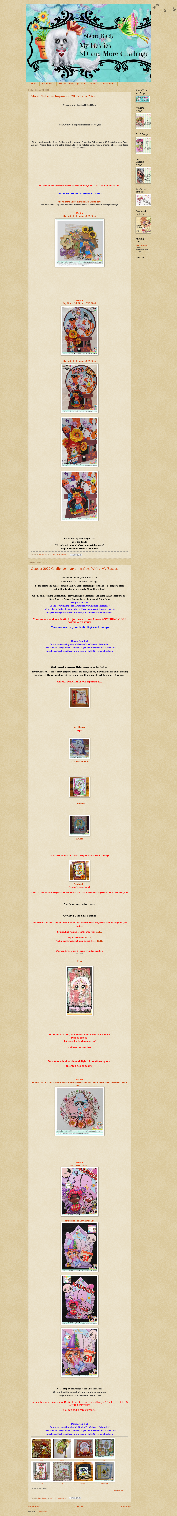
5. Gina (79, 838)
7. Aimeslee (79, 884)
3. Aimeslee (79, 803)
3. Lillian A (82, 1460)
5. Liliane (41, 1483)
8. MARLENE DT (104, 1483)
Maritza (79, 213)
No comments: (62, 554)
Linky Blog (120, 1490)
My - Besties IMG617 (80, 1165)
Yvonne (79, 300)
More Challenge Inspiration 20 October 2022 (63, 96)
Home (34, 83)
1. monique (41, 1460)
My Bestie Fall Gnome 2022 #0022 (79, 216)
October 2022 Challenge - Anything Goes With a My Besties (74, 568)
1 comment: (62, 1498)
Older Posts (125, 1506)
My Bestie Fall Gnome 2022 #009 (79, 303)
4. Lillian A (79, 727)
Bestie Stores (109, 83)
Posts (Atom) (42, 1511)
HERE (99, 932)
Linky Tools (112, 1490)
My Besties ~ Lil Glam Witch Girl (79, 1221)
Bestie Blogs (48, 83)
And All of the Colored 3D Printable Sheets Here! (79, 202)
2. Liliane (62, 1460)
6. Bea (62, 1483)
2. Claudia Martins (79, 761)
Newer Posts (34, 1506)
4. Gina (104, 1460)
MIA (79, 961)
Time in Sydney (141, 245)
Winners (94, 83)
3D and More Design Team (72, 83)
